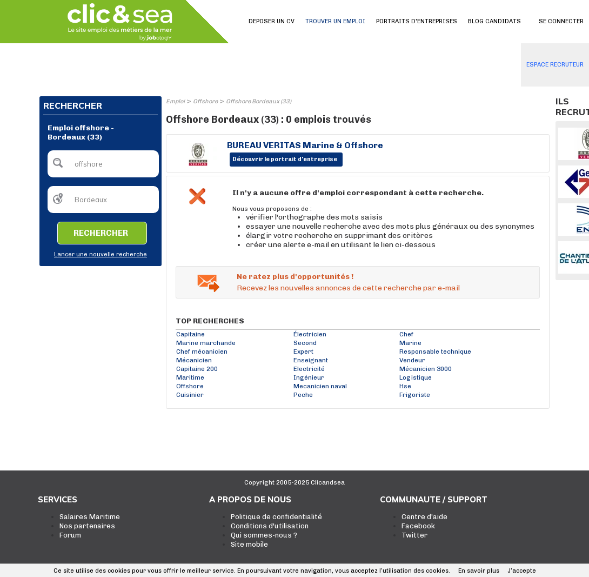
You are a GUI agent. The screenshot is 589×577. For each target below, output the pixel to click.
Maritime (190, 377)
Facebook (418, 526)
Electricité (309, 369)
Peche (303, 395)
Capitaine (190, 334)
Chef (406, 334)
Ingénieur (308, 377)
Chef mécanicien (201, 351)
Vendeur (412, 360)
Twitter (414, 535)
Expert (303, 351)
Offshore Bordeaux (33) (258, 101)
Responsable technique (435, 351)
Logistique (415, 377)
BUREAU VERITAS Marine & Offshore (305, 145)
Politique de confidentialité (276, 517)
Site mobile (249, 544)
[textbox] (103, 163)
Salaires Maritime (89, 517)
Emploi (175, 101)
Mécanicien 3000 (425, 369)
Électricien (309, 334)
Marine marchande (206, 343)
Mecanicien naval (320, 386)
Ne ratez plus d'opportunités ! (295, 276)
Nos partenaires (87, 526)
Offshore (205, 101)
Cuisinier (190, 395)
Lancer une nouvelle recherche (100, 254)
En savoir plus (478, 570)
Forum (70, 535)
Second (305, 343)
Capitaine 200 (197, 369)
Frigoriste (414, 395)
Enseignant (310, 360)
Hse (405, 386)
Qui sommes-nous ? (264, 535)
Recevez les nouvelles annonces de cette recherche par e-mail (348, 288)
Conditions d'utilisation (270, 526)
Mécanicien (194, 360)
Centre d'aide (424, 517)
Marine (410, 343)
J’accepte (521, 570)
